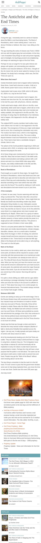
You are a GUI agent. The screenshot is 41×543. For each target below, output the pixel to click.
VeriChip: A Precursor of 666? (14, 410)
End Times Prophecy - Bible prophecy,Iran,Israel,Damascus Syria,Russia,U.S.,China (14, 428)
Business (20, 6)
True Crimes (13, 479)
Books (13, 6)
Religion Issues (14, 489)
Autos (8, 6)
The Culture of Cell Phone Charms (20, 501)
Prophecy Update (9, 443)
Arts (2, 6)
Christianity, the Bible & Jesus (19, 459)
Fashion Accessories (16, 499)
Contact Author (13, 32)
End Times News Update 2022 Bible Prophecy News (21, 400)
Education (28, 6)
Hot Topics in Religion (16, 469)
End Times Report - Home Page (14, 423)
